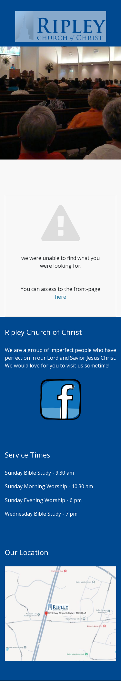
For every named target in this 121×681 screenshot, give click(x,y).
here (60, 296)
